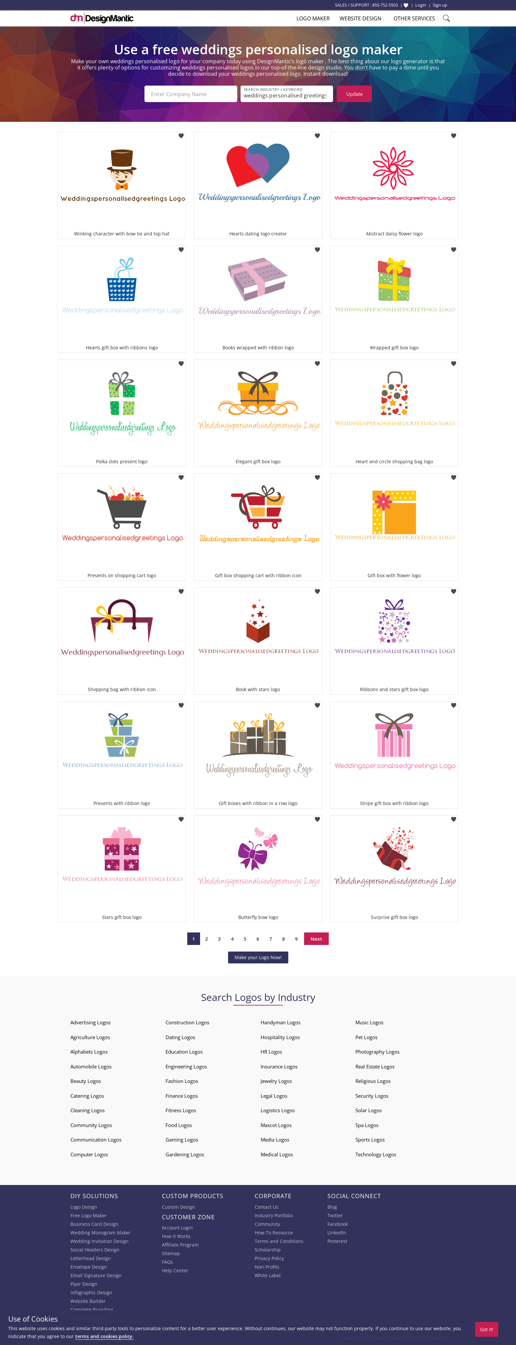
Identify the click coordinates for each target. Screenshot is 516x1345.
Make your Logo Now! (258, 957)
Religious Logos (373, 1081)
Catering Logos (87, 1095)
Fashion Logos (182, 1081)
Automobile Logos (91, 1066)
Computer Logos (89, 1154)
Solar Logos (368, 1110)
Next (316, 938)
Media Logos (275, 1139)
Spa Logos (366, 1125)
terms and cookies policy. (104, 1336)
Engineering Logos (186, 1066)
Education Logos (184, 1051)
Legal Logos (274, 1095)
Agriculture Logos (90, 1037)
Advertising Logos (90, 1022)
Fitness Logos (181, 1110)
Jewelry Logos (276, 1081)
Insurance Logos (279, 1066)
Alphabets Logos (89, 1051)
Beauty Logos (85, 1081)
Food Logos (179, 1125)
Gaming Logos (182, 1139)
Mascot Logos (276, 1125)
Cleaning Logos (87, 1110)
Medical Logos (277, 1154)
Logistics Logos (278, 1110)
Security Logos (371, 1095)
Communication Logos (95, 1139)
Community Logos (91, 1125)
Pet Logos (366, 1037)
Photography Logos (377, 1051)
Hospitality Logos (280, 1037)
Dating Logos (180, 1037)
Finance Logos (182, 1095)
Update (354, 94)
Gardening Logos (185, 1154)
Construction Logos (187, 1022)
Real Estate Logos (375, 1066)
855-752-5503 (385, 5)
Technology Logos (375, 1154)
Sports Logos (370, 1139)
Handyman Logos (280, 1022)
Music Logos (369, 1022)
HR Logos (271, 1051)
